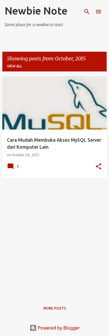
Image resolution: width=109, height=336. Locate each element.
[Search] (86, 12)
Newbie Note (36, 11)
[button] (98, 167)
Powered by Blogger (55, 327)
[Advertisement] (54, 236)
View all (14, 66)
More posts (54, 308)
